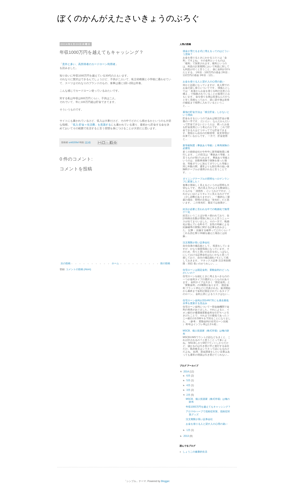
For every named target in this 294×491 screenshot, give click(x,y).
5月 (188, 380)
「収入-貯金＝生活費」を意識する (90, 124)
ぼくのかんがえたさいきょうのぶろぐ (128, 18)
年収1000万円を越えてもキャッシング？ (208, 406)
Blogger (165, 481)
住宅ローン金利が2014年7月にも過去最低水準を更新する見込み (206, 302)
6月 (188, 375)
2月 (188, 394)
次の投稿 (65, 263)
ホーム (115, 263)
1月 (188, 430)
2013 (187, 436)
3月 (188, 390)
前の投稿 (165, 263)
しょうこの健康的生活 (195, 451)
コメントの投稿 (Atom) (78, 269)
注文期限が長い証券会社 (196, 242)
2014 (187, 371)
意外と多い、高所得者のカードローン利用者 (88, 64)
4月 (188, 385)
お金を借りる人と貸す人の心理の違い (203, 81)
